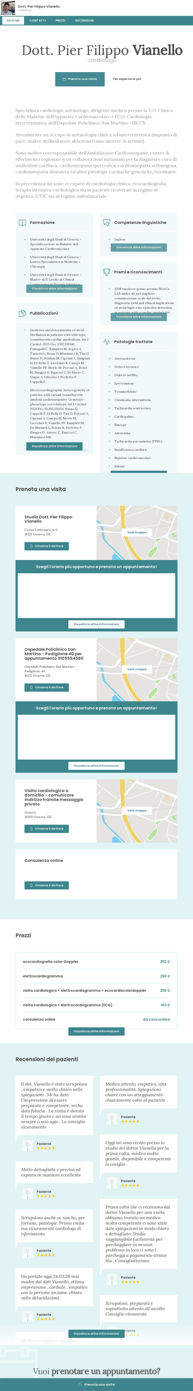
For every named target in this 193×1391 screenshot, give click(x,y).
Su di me (13, 20)
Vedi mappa (137, 532)
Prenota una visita (97, 1384)
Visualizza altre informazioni (54, 446)
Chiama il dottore (46, 546)
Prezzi (60, 20)
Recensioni (84, 20)
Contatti (37, 20)
